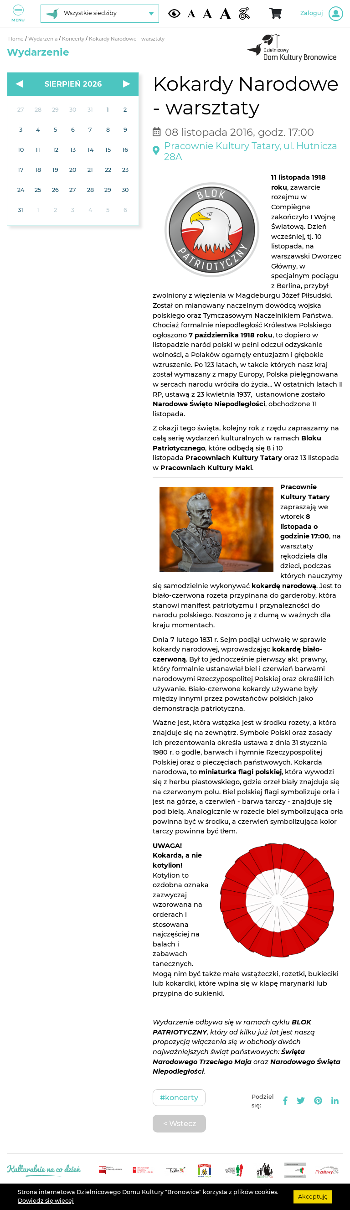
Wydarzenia (43, 39)
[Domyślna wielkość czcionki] (191, 13)
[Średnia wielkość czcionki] (207, 13)
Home (16, 39)
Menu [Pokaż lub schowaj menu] (18, 13)
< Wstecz (179, 1123)
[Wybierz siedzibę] (100, 14)
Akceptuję (313, 1196)
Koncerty (74, 39)
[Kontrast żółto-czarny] (174, 13)
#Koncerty (179, 1097)
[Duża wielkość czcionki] (225, 14)
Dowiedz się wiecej (46, 1200)
